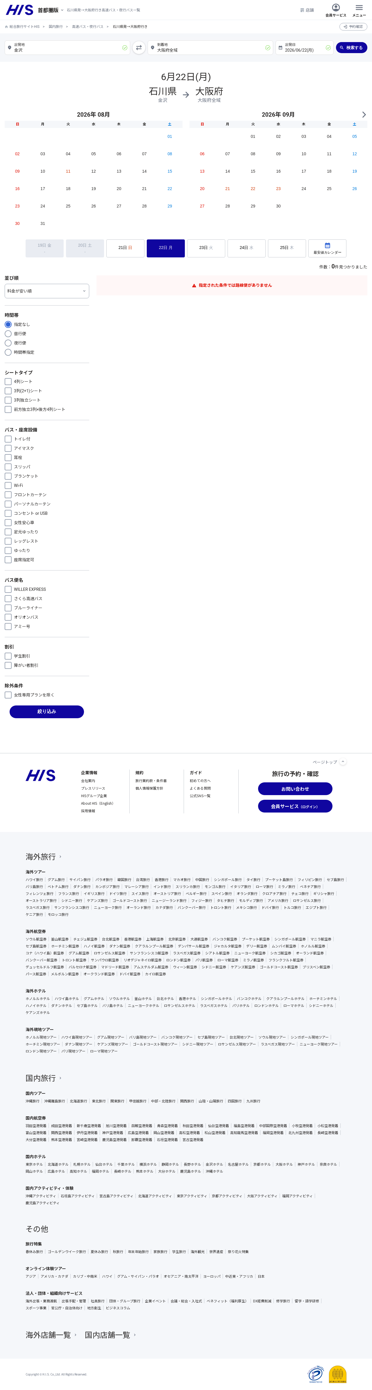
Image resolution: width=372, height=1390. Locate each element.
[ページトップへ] (342, 761)
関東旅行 (117, 1101)
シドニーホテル (321, 1005)
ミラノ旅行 (286, 886)
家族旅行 (160, 1251)
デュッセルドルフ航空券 (45, 967)
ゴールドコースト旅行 (129, 900)
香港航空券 (133, 939)
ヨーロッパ (212, 1276)
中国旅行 (202, 879)
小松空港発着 (327, 1125)
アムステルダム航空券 (151, 967)
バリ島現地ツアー (143, 1037)
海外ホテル (36, 991)
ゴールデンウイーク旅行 (67, 1251)
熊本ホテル (144, 1171)
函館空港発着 (141, 1125)
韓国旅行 (124, 879)
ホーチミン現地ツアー (43, 1044)
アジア (31, 1276)
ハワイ (107, 1276)
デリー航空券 (256, 946)
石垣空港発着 (167, 1139)
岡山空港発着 (163, 1132)
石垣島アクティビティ (78, 1196)
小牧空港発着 (302, 1125)
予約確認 (356, 27)
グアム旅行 (56, 879)
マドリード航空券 (115, 967)
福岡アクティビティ (297, 1196)
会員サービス (336, 10)
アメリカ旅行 (278, 900)
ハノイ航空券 (94, 946)
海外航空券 (36, 931)
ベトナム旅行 (58, 886)
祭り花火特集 (238, 1251)
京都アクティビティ (227, 1196)
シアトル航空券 (217, 953)
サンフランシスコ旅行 (71, 907)
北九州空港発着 (300, 1132)
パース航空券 (36, 974)
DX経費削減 (262, 1301)
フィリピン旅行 (310, 879)
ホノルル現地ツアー (41, 1037)
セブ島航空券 (36, 946)
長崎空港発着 (327, 1132)
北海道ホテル (58, 1164)
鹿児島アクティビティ (43, 1203)
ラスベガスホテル (214, 1005)
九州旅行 (253, 1101)
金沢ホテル (214, 1164)
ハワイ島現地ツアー (76, 1037)
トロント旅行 (220, 907)
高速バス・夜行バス (87, 27)
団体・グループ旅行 (124, 1301)
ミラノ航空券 (253, 960)
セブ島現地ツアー (211, 1037)
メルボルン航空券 (65, 974)
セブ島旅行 (335, 879)
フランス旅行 (68, 893)
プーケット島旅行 (279, 879)
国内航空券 (36, 1118)
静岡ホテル (170, 1164)
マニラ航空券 (320, 939)
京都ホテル (262, 1164)
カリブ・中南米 (85, 1276)
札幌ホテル (82, 1164)
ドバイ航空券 (129, 974)
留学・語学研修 (307, 1301)
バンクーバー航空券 (41, 960)
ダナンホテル (61, 1005)
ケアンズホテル (38, 1012)
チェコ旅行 (300, 893)
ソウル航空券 (36, 939)
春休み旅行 (34, 1251)
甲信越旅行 (137, 1101)
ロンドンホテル (266, 1005)
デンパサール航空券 (193, 946)
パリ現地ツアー (73, 1051)
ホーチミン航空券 (65, 946)
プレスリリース (93, 788)
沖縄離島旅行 (54, 1101)
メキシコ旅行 (246, 907)
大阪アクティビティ (262, 1196)
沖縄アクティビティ (41, 1196)
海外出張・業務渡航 (41, 1301)
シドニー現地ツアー (197, 1044)
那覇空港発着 (141, 1139)
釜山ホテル (143, 998)
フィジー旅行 (201, 900)
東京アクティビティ (192, 1196)
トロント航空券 (74, 960)
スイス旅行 (140, 893)
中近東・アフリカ (239, 1276)
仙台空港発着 (218, 1125)
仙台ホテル (104, 1164)
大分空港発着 (36, 1139)
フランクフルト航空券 (286, 960)
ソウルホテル (119, 998)
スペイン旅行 (221, 893)
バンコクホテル (249, 998)
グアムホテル (94, 998)
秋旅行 (118, 1251)
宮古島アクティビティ (116, 1196)
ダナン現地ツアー (78, 1044)
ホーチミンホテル (323, 998)
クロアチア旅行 (274, 893)
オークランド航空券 (99, 974)
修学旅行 (283, 1301)
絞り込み (46, 711)
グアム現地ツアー (110, 1037)
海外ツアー (36, 872)
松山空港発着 (215, 1132)
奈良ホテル (328, 1164)
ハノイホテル (36, 1005)
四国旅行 (235, 1101)
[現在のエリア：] (51, 10)
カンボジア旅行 (107, 886)
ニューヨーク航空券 (250, 953)
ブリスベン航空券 (316, 967)
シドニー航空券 (214, 967)
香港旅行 (162, 879)
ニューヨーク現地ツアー (319, 1044)
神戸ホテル (306, 1164)
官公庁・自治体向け (67, 1308)
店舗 (307, 9)
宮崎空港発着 (87, 1139)
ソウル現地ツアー (272, 1037)
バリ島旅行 (34, 886)
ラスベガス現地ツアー (278, 1044)
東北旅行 (99, 1101)
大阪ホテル (284, 1164)
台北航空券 (110, 939)
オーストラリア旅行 (41, 900)
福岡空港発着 (273, 1132)
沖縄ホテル (214, 1171)
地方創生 (94, 1308)
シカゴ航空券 (280, 953)
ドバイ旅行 (270, 907)
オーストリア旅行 (167, 893)
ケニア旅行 (34, 914)
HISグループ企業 (94, 795)
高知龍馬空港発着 (244, 1132)
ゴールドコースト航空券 (279, 967)
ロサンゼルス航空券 (109, 953)
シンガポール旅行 (228, 879)
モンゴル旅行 (215, 886)
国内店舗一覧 (111, 1334)
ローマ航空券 (227, 960)
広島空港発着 (138, 1132)
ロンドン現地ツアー (41, 1051)
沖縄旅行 (33, 1101)
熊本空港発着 (61, 1139)
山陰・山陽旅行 (211, 1101)
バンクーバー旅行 (192, 907)
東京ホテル (34, 1164)
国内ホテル (36, 1156)
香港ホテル (187, 998)
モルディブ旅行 (251, 900)
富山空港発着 (36, 1132)
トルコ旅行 (292, 907)
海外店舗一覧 (52, 1334)
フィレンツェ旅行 (39, 893)
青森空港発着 (167, 1125)
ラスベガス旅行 (38, 907)
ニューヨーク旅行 (108, 907)
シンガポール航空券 (290, 939)
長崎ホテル (122, 1171)
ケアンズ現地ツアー (112, 1044)
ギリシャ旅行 (323, 893)
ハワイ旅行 (34, 879)
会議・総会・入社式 (186, 1301)
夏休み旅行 (99, 1251)
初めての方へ (200, 780)
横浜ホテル (148, 1164)
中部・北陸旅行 (163, 1101)
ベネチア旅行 (310, 886)
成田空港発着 (61, 1125)
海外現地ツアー (40, 1029)
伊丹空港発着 (87, 1132)
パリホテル (241, 1005)
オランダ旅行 (247, 893)
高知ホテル (78, 1171)
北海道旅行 (78, 1101)
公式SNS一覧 (200, 795)
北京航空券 (177, 939)
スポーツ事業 (36, 1308)
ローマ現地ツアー (104, 1051)
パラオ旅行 (104, 879)
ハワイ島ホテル (67, 998)
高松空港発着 (189, 1132)
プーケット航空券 (256, 939)
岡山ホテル (34, 1171)
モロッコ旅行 (58, 914)
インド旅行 (162, 886)
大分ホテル (167, 1171)
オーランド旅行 (138, 907)
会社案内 (88, 780)
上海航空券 (155, 939)
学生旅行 (179, 1251)
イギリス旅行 (94, 893)
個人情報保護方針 (149, 788)
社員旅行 (98, 1301)
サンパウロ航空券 (105, 960)
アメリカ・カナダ (54, 1276)
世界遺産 (216, 1251)
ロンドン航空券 (178, 960)
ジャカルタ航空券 (228, 946)
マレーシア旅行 (136, 886)
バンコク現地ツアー (177, 1037)
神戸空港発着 (112, 1132)
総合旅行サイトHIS (25, 27)
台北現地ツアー (242, 1037)
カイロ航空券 (155, 974)
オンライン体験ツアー (46, 1268)
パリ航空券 (204, 960)
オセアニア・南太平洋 (181, 1276)
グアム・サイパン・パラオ (138, 1276)
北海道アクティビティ (155, 1196)
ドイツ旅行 (118, 893)
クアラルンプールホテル (285, 998)
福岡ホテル (100, 1171)
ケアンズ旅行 (97, 900)
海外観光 (198, 1251)
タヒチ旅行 (225, 900)
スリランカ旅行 (188, 886)
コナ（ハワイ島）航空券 (45, 953)
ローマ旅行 (264, 886)
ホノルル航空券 (313, 946)
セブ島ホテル (87, 1005)
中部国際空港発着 (273, 1125)
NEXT (363, 114)
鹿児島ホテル (190, 1171)
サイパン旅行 (80, 879)
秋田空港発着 (193, 1125)
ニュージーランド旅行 (169, 900)
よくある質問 (200, 788)
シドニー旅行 (71, 900)
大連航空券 (199, 939)
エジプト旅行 (316, 907)
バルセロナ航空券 (82, 967)
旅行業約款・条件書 (151, 780)
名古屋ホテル (238, 1164)
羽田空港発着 (36, 1125)
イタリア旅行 (240, 886)
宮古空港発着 (193, 1139)
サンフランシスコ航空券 (149, 953)
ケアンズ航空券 (243, 967)
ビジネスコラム (118, 1308)
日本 (261, 1276)
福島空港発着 (244, 1125)
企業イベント (155, 1301)
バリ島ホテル (112, 1005)
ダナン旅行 (82, 886)
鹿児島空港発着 (114, 1139)
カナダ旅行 (164, 907)
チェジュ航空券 (85, 939)
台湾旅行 (143, 879)
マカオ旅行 (182, 879)
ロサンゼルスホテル (179, 1005)
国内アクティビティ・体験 (50, 1188)
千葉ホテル (126, 1164)
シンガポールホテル (216, 998)
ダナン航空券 (119, 946)
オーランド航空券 (310, 953)
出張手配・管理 (74, 1301)
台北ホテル (165, 998)
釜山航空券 (60, 939)
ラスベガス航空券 (187, 953)
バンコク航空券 (224, 939)
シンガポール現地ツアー (310, 1037)
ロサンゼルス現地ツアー (237, 1044)
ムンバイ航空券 (284, 946)
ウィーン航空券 (185, 967)
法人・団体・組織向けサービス (54, 1293)
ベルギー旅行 (196, 893)
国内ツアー (36, 1093)
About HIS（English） (98, 803)
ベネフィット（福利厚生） (227, 1301)
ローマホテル (293, 1005)
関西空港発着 (61, 1132)
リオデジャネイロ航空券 (143, 960)
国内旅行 (56, 27)
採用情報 (88, 810)
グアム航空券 (79, 953)
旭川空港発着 (116, 1125)
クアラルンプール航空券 (154, 946)
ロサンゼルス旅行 (307, 900)
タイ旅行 (253, 879)
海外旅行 (44, 856)
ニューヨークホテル (143, 1005)
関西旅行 (187, 1101)
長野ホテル (192, 1164)
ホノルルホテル (38, 998)
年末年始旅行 (138, 1251)
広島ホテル (56, 1171)
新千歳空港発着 (89, 1125)
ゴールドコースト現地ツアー (155, 1044)
